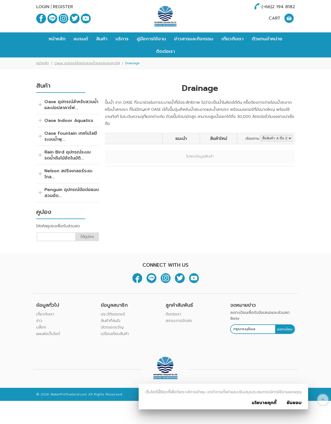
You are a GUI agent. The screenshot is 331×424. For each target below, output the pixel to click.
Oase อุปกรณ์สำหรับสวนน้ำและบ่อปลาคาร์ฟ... (71, 121)
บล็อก (41, 344)
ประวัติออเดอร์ (113, 331)
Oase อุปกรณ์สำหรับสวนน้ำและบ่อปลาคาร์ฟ (87, 79)
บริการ (122, 55)
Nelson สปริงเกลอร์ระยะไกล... (68, 190)
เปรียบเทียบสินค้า (115, 350)
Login (42, 7)
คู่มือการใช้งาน (151, 55)
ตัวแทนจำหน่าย (267, 55)
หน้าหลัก (57, 55)
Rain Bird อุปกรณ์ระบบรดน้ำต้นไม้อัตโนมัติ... (67, 172)
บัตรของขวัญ (112, 344)
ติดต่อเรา (165, 67)
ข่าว (39, 337)
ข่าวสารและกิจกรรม (193, 55)
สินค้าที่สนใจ (110, 337)
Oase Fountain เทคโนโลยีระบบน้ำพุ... (70, 153)
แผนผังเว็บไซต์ (48, 350)
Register (63, 7)
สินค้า (101, 55)
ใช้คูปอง (87, 253)
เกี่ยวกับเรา (232, 55)
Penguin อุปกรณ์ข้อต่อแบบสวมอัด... (71, 209)
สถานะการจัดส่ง (179, 337)
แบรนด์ (81, 55)
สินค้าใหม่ (218, 155)
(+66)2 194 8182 (278, 7)
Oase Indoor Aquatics (68, 137)
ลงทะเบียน (284, 345)
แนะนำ (181, 155)
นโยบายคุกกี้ (264, 403)
